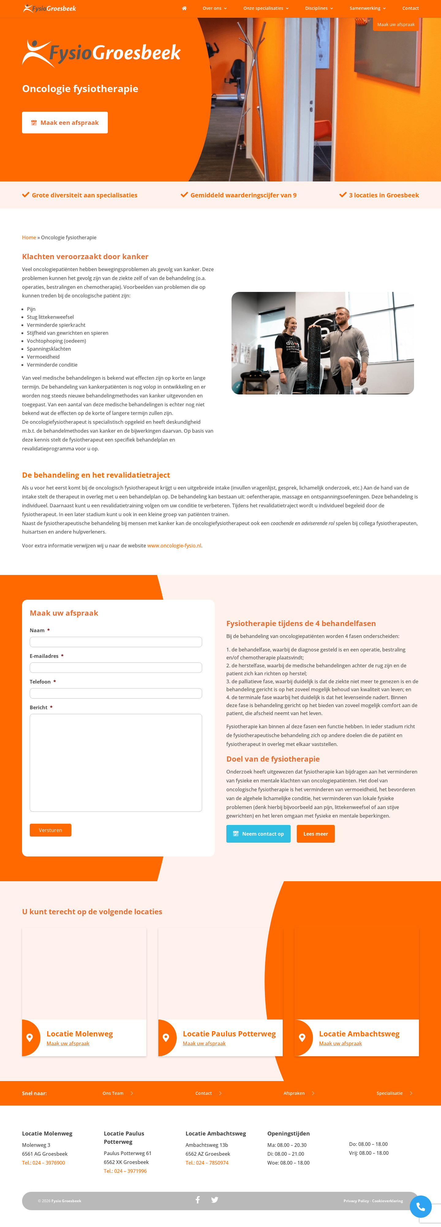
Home (29, 237)
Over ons (212, 8)
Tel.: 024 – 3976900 (43, 1158)
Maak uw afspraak (396, 24)
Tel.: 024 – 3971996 (125, 1166)
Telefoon (43, 682)
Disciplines (316, 8)
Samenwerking (365, 8)
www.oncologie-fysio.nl (174, 545)
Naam (40, 630)
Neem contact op (258, 831)
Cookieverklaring (387, 1196)
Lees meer (315, 831)
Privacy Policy (356, 1196)
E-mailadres (47, 656)
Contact (410, 8)
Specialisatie (394, 1089)
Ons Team (118, 1089)
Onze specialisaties (263, 8)
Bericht (41, 707)
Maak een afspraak (65, 122)
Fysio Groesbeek (66, 1196)
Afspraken (299, 1089)
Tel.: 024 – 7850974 (207, 1158)
